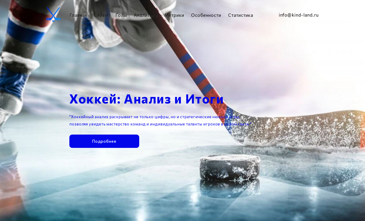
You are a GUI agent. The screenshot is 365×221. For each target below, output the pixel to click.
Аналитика (145, 15)
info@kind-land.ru (299, 15)
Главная (78, 15)
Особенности (206, 15)
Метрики (174, 15)
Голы (121, 15)
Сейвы (101, 15)
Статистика (240, 15)
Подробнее (104, 140)
